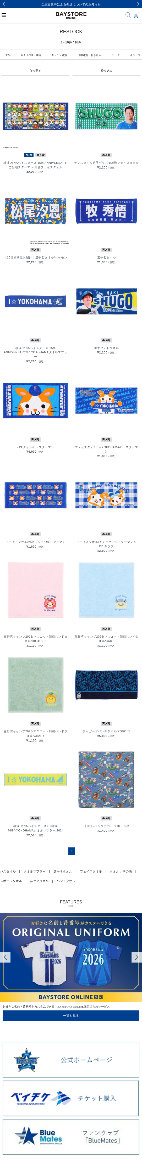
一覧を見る (71, 1015)
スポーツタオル (11, 881)
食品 (7, 55)
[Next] (138, 4)
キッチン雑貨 (59, 55)
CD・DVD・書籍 (31, 55)
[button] (35, 70)
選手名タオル (62, 871)
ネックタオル (39, 881)
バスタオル (8, 871)
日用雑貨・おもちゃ (89, 55)
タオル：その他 (121, 871)
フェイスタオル (91, 871)
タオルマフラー (35, 871)
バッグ (115, 55)
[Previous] (4, 4)
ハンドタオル (66, 881)
